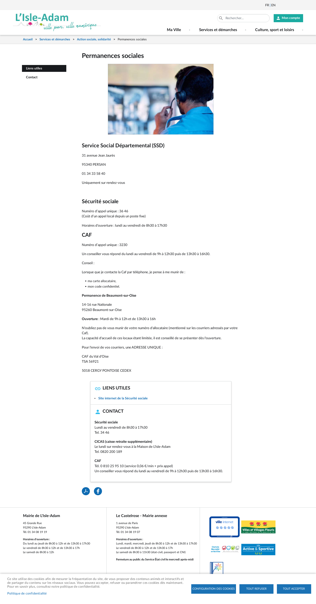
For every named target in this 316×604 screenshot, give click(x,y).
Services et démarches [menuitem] (218, 30)
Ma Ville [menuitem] (174, 30)
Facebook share (98, 491)
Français (267, 5)
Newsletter (278, 5)
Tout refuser (256, 588)
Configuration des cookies (213, 588)
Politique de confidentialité (27, 593)
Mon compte (291, 18)
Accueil (28, 39)
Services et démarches (55, 39)
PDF (86, 491)
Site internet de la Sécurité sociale (123, 398)
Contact (31, 77)
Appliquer (221, 18)
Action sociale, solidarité (94, 39)
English (273, 5)
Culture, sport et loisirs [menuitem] (274, 30)
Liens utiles (34, 68)
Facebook (289, 5)
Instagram (300, 5)
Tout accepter (294, 588)
